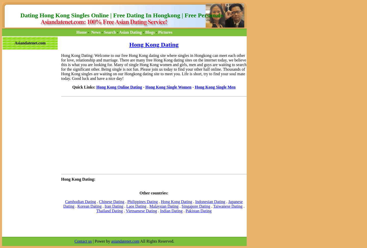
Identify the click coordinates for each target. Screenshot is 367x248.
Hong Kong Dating (153, 44)
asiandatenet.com (125, 241)
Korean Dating (89, 206)
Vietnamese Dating (141, 211)
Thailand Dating (109, 211)
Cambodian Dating (80, 202)
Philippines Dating (142, 202)
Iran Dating (113, 206)
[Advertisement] (25, 61)
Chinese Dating (111, 202)
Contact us (83, 241)
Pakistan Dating (199, 211)
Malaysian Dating (163, 206)
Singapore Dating (196, 206)
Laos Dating (136, 206)
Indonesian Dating (210, 202)
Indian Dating (171, 211)
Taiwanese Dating (228, 206)
